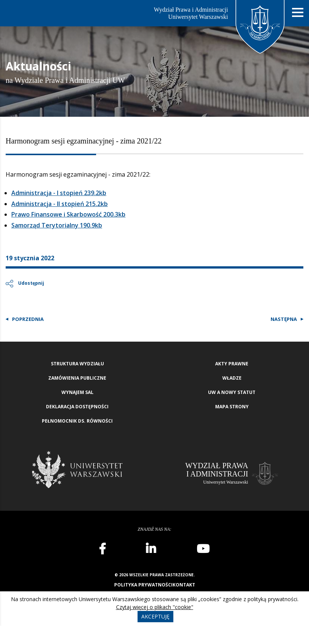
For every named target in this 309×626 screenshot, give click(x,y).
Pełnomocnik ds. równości (77, 421)
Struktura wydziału (77, 363)
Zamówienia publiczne (77, 378)
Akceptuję (155, 616)
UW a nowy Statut (231, 392)
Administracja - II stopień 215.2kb (59, 204)
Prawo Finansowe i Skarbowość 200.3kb (68, 214)
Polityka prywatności (143, 585)
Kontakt (184, 585)
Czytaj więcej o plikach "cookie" (154, 607)
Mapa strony (232, 406)
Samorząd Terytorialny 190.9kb (56, 225)
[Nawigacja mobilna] (297, 12)
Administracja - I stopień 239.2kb (58, 193)
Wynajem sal (77, 392)
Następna (284, 319)
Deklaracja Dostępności (77, 406)
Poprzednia (28, 319)
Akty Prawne (231, 363)
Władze (232, 378)
